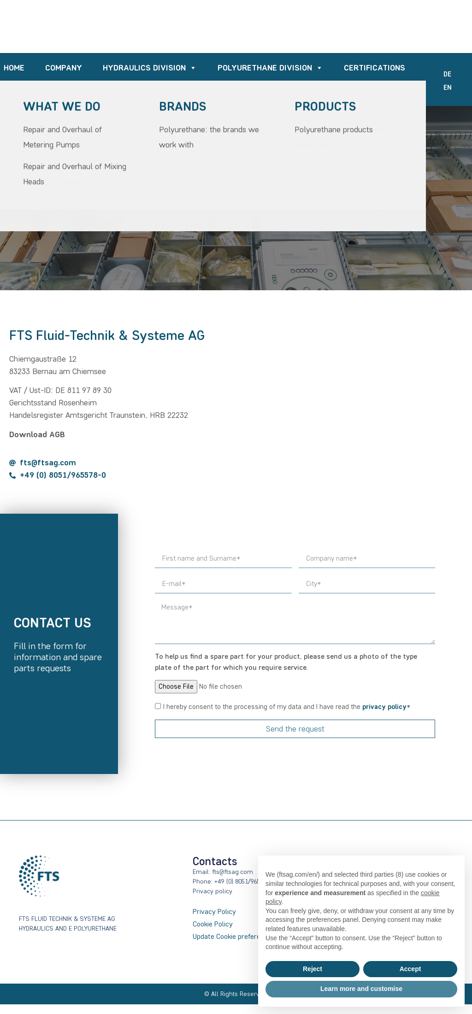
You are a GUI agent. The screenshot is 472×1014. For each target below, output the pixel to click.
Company (63, 68)
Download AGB (37, 434)
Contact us (52, 622)
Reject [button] (312, 969)
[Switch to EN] (447, 88)
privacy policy (384, 707)
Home (14, 68)
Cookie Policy (213, 924)
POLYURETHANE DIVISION (270, 68)
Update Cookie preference (232, 936)
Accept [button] (410, 969)
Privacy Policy (214, 911)
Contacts (385, 93)
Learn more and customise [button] (361, 988)
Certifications (374, 68)
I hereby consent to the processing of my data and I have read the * (286, 707)
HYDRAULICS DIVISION (150, 68)
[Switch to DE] (447, 75)
